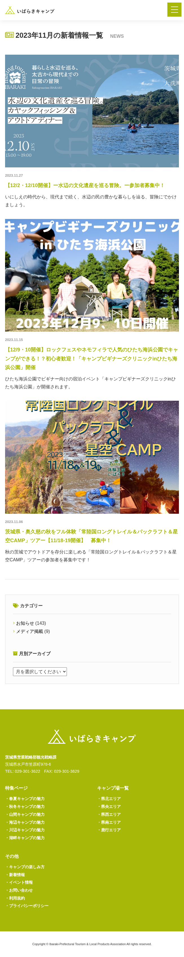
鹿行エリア (109, 830)
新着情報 (15, 874)
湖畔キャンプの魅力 (25, 838)
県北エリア (109, 798)
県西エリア (109, 814)
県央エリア (109, 806)
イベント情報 (19, 882)
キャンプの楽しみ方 (25, 867)
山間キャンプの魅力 (25, 814)
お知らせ (25, 623)
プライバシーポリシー (27, 905)
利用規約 (15, 898)
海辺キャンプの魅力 (25, 822)
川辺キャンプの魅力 (25, 830)
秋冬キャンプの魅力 (25, 806)
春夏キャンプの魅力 (25, 798)
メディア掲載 (29, 631)
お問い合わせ (19, 890)
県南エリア (109, 822)
